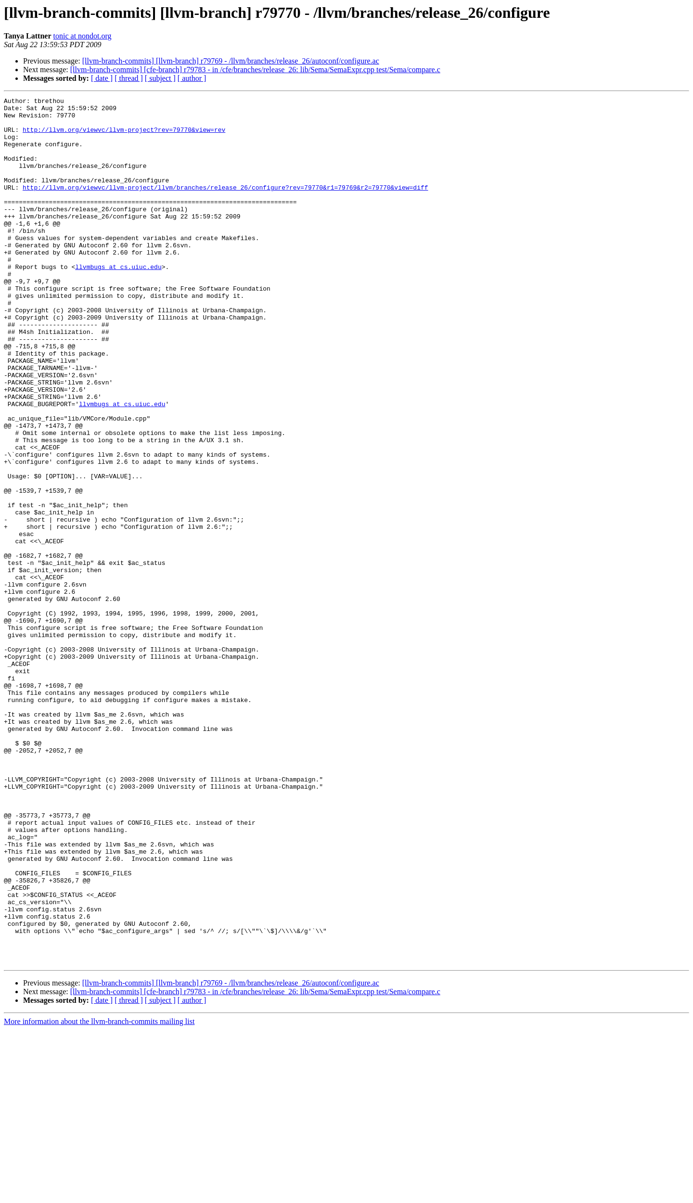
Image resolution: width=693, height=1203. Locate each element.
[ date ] (102, 78)
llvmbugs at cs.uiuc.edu (118, 301)
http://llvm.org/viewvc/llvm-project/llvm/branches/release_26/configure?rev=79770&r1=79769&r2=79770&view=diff (225, 206)
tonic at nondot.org (82, 36)
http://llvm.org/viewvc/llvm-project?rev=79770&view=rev (124, 136)
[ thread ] (129, 78)
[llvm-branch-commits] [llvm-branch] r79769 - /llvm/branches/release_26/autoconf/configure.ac (230, 61)
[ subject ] (160, 78)
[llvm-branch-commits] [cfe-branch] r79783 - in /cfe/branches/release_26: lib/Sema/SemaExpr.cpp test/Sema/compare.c (255, 69)
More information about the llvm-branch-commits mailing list (99, 1194)
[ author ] (192, 78)
